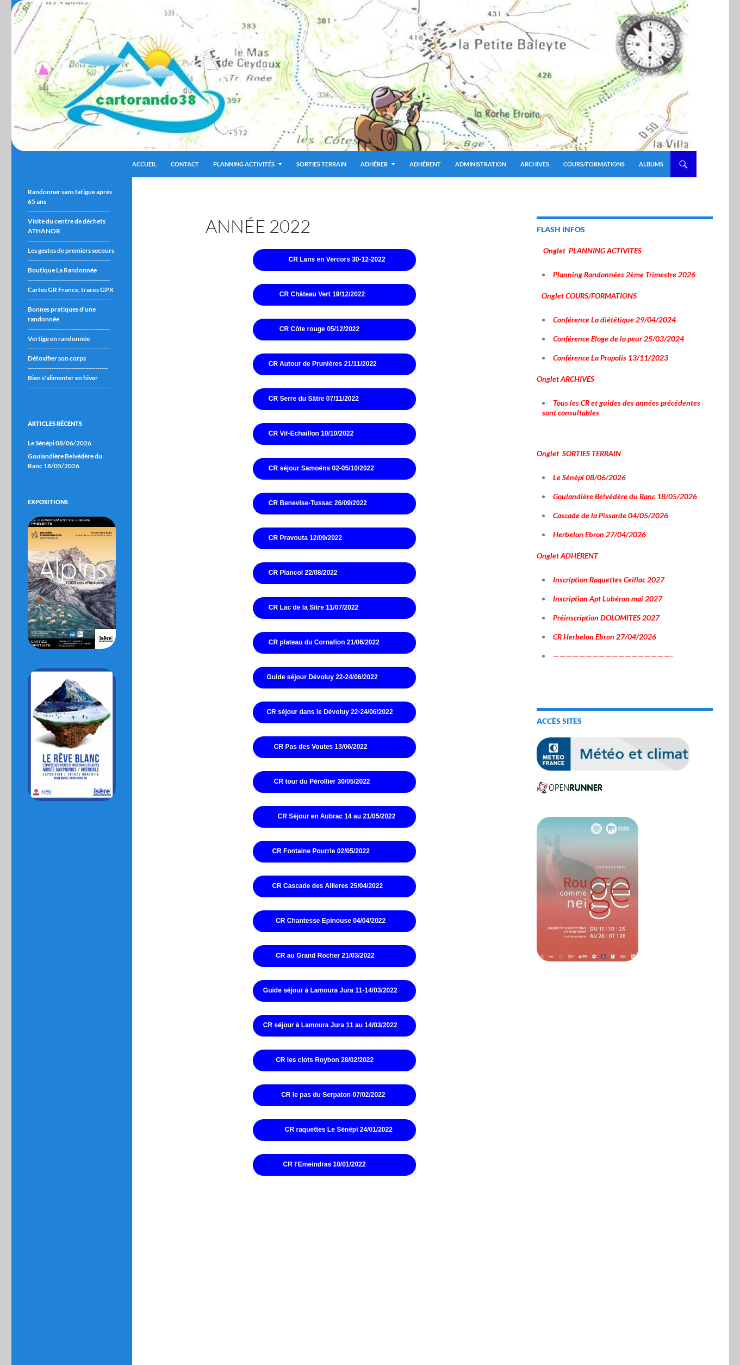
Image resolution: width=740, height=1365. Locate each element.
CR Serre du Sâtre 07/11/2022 (314, 398)
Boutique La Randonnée (62, 270)
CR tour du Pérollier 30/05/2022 (322, 781)
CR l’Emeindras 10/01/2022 (324, 1164)
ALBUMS (651, 163)
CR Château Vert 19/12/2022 (322, 294)
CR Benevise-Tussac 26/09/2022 (318, 503)
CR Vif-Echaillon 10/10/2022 (311, 433)
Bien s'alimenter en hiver (63, 378)
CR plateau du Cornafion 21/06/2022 (324, 642)
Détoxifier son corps (57, 358)
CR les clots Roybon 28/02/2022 (324, 1060)
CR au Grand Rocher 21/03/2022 (325, 955)
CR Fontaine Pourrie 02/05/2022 (320, 851)
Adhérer (374, 163)
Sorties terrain (321, 163)
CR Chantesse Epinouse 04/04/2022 (330, 921)
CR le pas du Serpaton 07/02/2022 (333, 1095)
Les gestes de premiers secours (71, 250)
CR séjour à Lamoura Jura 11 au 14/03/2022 (330, 1025)
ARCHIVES (534, 163)
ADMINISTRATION (480, 163)
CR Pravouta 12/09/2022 (305, 538)
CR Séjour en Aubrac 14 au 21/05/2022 (336, 816)
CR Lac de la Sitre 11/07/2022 (313, 607)
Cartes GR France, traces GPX (71, 290)
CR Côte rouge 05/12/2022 (319, 329)
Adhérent (425, 163)
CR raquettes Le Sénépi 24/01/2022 (339, 1129)
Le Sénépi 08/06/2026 (59, 443)
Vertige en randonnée (59, 338)
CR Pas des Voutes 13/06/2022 (321, 746)
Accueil (144, 163)
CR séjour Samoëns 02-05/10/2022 (321, 468)
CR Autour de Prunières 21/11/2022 (323, 364)
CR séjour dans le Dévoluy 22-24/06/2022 (329, 712)
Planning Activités (244, 163)
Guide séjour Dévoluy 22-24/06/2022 (321, 677)
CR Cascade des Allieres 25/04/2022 (327, 886)
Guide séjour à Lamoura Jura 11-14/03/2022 (330, 990)
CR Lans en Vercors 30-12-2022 (336, 259)
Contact (185, 163)
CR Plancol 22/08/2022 (303, 572)
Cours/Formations (594, 163)
